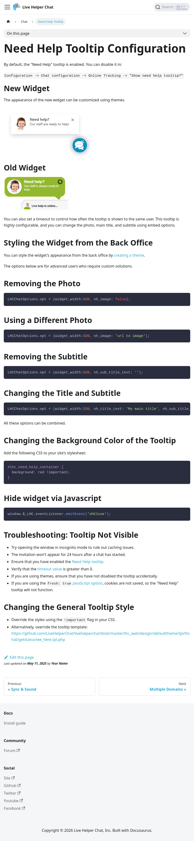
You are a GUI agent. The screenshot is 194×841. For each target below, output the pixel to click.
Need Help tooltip (87, 561)
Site (9, 778)
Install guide (15, 723)
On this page (18, 33)
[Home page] (8, 21)
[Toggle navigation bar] (7, 7)
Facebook (14, 808)
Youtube (13, 800)
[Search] (172, 7)
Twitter (12, 793)
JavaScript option (87, 583)
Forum (12, 750)
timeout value (49, 569)
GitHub (12, 785)
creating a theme (129, 255)
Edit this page (19, 657)
